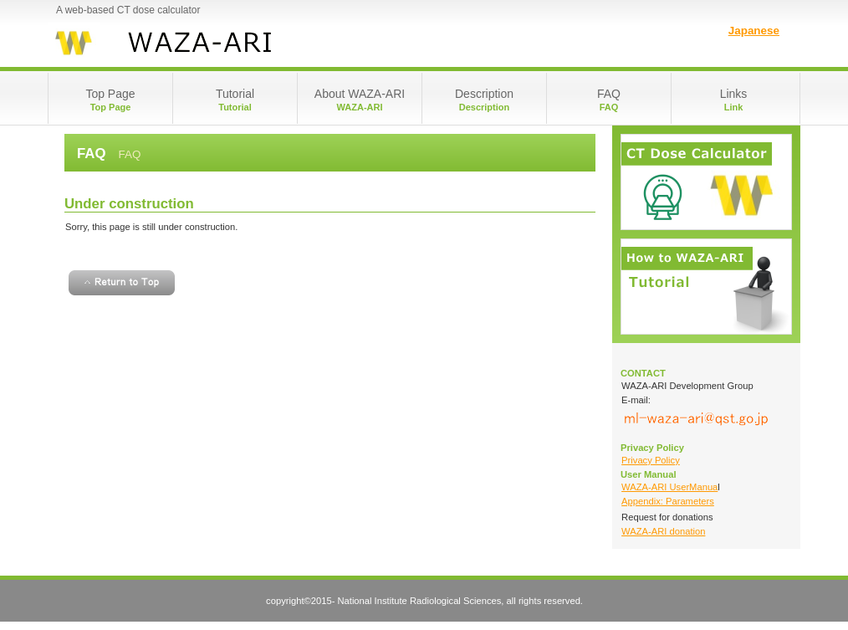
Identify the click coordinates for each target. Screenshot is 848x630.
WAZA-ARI (215, 42)
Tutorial (706, 286)
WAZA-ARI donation (663, 531)
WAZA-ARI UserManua (669, 487)
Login (706, 182)
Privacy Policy (650, 460)
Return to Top (122, 282)
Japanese (753, 30)
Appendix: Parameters (667, 501)
